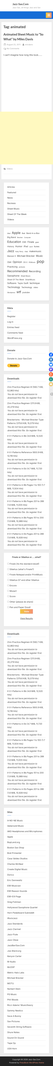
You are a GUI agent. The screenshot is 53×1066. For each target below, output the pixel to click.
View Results (26, 618)
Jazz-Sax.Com (20, 4)
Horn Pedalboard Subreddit (20, 912)
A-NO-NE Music (15, 820)
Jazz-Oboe (12, 940)
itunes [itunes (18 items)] (36, 246)
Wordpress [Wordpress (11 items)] (11, 292)
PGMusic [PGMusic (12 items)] (32, 262)
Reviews (11, 203)
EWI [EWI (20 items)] (24, 242)
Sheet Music (13, 208)
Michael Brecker (15, 978)
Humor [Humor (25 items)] (18, 246)
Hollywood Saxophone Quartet (22, 907)
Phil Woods (12, 999)
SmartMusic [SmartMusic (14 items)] (30, 280)
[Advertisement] (26, 138)
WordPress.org (14, 338)
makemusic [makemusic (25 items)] (35, 251)
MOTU (10, 983)
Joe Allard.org (14, 951)
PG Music (12, 994)
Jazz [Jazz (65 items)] (10, 251)
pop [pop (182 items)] (40, 261)
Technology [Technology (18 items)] (26, 287)
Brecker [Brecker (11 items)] (20, 237)
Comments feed (15, 332)
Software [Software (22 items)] (11, 283)
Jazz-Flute (12, 934)
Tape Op (11, 1043)
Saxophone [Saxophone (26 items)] (13, 275)
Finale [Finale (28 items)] (30, 241)
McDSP (11, 967)
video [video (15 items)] (35, 287)
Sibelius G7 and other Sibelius (24, 580)
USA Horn (12, 1048)
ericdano (29, 44)
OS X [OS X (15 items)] (25, 262)
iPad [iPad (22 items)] (26, 246)
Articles (11, 187)
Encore (13, 585)
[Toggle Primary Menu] (49, 15)
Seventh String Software (19, 1027)
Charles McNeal (15, 864)
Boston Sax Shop (15, 847)
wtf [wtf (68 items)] (18, 292)
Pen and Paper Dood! (20, 607)
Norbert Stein (13, 989)
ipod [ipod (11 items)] (31, 247)
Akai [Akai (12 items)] (9, 233)
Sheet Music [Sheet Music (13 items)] (25, 276)
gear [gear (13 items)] (37, 242)
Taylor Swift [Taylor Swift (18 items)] (23, 283)
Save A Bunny (14, 1016)
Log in (10, 322)
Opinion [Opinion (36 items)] (17, 262)
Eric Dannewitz (14, 880)
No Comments (13, 48)
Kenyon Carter (14, 956)
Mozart (13, 591)
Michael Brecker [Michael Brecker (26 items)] (26, 256)
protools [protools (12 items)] (22, 267)
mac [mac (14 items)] (26, 251)
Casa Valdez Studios (17, 858)
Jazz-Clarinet (14, 929)
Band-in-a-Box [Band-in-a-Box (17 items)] (33, 233)
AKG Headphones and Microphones (24, 831)
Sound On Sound (15, 1037)
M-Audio (11, 961)
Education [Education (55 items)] (14, 241)
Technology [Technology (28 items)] (13, 287)
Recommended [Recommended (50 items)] (17, 271)
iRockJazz (12, 918)
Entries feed (13, 327)
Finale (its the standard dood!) (24, 564)
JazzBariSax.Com (16, 945)
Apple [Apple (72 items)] (16, 233)
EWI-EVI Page (14, 896)
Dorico (10, 874)
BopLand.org (13, 842)
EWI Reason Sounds (17, 891)
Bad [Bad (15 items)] (23, 233)
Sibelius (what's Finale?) (22, 569)
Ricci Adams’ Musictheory (20, 1005)
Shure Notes (13, 1032)
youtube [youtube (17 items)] (26, 292)
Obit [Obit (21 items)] (9, 262)
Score (13, 596)
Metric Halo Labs (15, 972)
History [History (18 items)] (10, 246)
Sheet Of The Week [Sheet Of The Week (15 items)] (15, 279)
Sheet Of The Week (16, 214)
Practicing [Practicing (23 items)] (12, 266)
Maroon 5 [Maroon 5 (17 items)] (11, 256)
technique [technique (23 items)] (35, 283)
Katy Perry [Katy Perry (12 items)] (19, 251)
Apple (10, 837)
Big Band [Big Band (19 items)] (11, 237)
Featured (11, 192)
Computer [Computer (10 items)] (27, 237)
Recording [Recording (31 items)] (35, 271)
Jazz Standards (15, 923)
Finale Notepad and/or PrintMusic (26, 574)
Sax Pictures (13, 1021)
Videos (10, 169)
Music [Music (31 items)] (39, 255)
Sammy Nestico (15, 1010)
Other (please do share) (21, 601)
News (10, 197)
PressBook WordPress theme (32, 1063)
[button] (51, 355)
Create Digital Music (17, 869)
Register (11, 316)
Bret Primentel (14, 853)
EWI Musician (14, 885)
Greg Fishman (14, 902)
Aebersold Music (15, 826)
